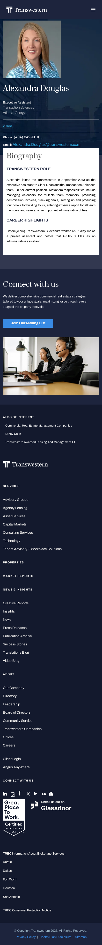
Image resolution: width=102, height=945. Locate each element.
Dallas (7, 870)
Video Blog (11, 661)
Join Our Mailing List (28, 323)
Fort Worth (10, 879)
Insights (9, 611)
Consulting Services (18, 532)
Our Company (13, 688)
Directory (10, 696)
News (7, 619)
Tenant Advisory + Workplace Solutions (32, 549)
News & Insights (17, 589)
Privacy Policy (26, 937)
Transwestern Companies (22, 729)
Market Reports (18, 576)
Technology (11, 541)
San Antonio (11, 897)
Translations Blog (16, 652)
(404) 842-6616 (27, 137)
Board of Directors (16, 712)
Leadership (11, 704)
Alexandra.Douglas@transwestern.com (46, 144)
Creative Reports (16, 603)
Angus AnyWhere (16, 767)
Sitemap (81, 937)
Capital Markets (15, 524)
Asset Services (14, 516)
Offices (8, 737)
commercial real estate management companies (38, 425)
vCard (7, 126)
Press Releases (15, 628)
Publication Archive (17, 636)
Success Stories (15, 644)
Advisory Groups (15, 500)
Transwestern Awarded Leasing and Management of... (41, 442)
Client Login (12, 759)
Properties (13, 562)
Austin (7, 862)
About (8, 674)
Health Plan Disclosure (55, 937)
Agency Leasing (15, 508)
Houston (9, 888)
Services (11, 486)
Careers (9, 745)
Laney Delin (13, 433)
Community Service (17, 721)
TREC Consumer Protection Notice (27, 910)
